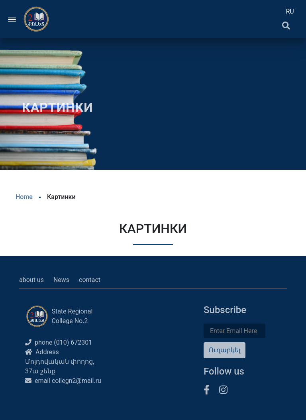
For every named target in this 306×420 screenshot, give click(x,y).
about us (31, 280)
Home (24, 197)
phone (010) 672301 (58, 342)
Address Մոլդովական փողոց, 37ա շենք (59, 361)
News (61, 280)
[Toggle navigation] (12, 19)
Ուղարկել (224, 350)
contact (89, 280)
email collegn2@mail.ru (63, 381)
